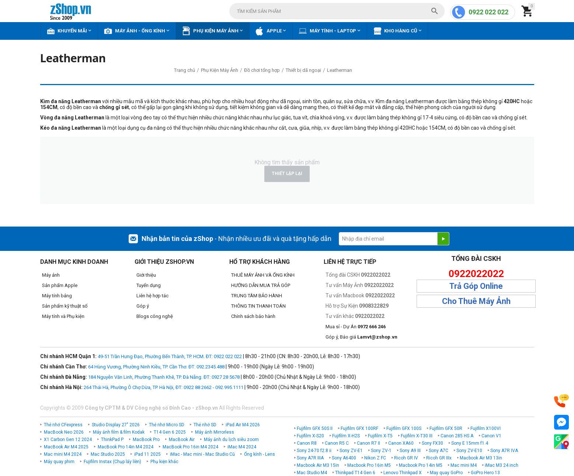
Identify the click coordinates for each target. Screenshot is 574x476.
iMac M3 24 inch (501, 465)
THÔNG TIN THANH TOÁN (258, 306)
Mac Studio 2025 (108, 454)
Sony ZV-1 (381, 450)
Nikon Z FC (375, 458)
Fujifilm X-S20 (310, 435)
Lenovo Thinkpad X (402, 472)
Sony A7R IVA (504, 450)
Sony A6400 (344, 458)
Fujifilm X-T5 (380, 435)
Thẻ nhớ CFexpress (63, 424)
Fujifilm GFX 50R (445, 428)
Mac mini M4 (463, 465)
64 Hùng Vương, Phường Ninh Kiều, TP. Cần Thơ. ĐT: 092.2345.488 (156, 367)
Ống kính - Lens (259, 454)
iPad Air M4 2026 (243, 424)
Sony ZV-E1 (351, 450)
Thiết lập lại (287, 173)
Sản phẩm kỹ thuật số (64, 306)
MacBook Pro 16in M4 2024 (190, 446)
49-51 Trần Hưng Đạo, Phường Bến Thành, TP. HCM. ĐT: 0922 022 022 (170, 356)
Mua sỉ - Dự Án (356, 326)
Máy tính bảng (57, 295)
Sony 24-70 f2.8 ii (314, 450)
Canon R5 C (337, 443)
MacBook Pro (146, 439)
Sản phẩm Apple (59, 285)
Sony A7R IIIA (310, 458)
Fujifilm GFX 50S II (315, 428)
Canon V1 (491, 435)
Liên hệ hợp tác (152, 295)
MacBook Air (182, 439)
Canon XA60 (401, 443)
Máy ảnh (51, 275)
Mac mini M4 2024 (62, 454)
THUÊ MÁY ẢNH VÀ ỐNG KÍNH (263, 275)
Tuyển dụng (148, 285)
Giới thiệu (146, 275)
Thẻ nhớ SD (205, 424)
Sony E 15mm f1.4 (469, 443)
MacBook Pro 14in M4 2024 (125, 446)
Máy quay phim (59, 461)
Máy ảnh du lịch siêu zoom (231, 439)
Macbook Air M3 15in (318, 465)
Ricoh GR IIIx (439, 458)
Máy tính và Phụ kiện (63, 316)
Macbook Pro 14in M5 (420, 465)
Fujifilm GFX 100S (403, 428)
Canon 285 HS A (457, 435)
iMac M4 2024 (241, 446)
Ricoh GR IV (406, 458)
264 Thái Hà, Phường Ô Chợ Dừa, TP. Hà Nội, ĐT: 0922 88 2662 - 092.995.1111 (163, 387)
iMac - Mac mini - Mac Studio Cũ (202, 454)
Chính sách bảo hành (253, 316)
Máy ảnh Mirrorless (214, 432)
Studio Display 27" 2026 (116, 424)
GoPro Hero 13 (485, 472)
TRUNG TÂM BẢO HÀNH (256, 295)
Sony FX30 (432, 443)
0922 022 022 (488, 12)
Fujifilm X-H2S (346, 435)
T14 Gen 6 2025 (170, 432)
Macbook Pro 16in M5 (369, 465)
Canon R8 (307, 443)
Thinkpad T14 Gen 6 (355, 472)
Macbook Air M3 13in (481, 458)
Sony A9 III (410, 450)
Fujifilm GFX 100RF (359, 428)
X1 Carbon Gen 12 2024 (68, 439)
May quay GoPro (446, 472)
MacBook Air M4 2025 (66, 446)
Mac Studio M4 (312, 472)
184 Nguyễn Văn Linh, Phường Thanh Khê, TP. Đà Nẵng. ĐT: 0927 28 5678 (164, 377)
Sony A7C (438, 450)
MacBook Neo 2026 (64, 432)
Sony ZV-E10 (469, 450)
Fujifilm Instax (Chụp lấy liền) (112, 461)
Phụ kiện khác (164, 461)
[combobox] (337, 11)
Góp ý (142, 306)
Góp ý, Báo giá (361, 337)
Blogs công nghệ (154, 316)
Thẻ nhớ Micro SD (166, 424)
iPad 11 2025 (147, 454)
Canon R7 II (368, 443)
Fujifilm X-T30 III (416, 435)
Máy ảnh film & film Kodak (119, 432)
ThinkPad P (112, 439)
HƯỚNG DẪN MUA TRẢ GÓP (260, 285)
